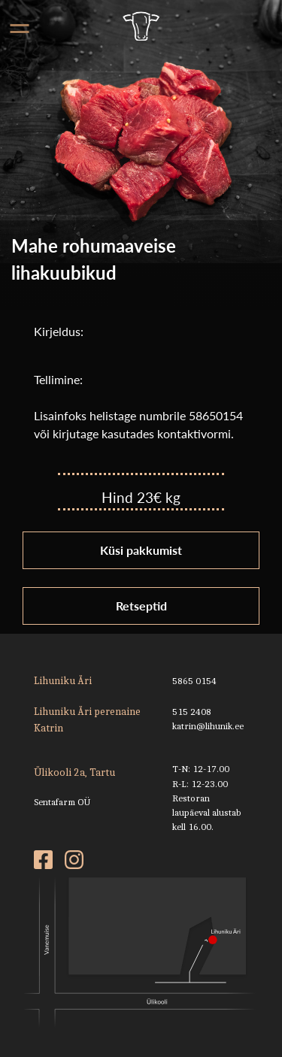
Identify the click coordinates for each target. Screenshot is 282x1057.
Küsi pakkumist (141, 550)
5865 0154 (194, 680)
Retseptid (141, 605)
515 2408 (191, 711)
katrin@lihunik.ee (208, 725)
